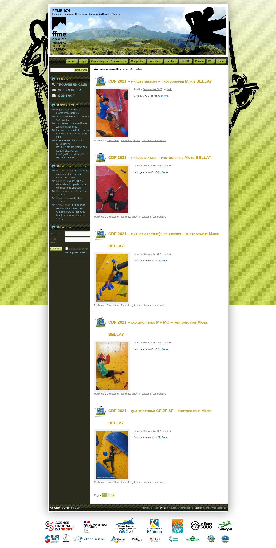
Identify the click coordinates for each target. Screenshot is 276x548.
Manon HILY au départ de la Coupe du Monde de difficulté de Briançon (71, 184)
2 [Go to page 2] (108, 495)
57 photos (162, 437)
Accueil (72, 61)
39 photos (162, 260)
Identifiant (54, 233)
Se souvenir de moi (79, 249)
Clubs (221, 61)
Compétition (137, 61)
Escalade (171, 61)
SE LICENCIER (70, 90)
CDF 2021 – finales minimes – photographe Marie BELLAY (159, 157)
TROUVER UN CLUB (70, 84)
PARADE (186, 61)
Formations (155, 61)
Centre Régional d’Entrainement (108, 61)
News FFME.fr (69, 105)
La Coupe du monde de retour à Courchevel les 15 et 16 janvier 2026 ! (72, 133)
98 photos (162, 95)
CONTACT (70, 95)
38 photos (162, 172)
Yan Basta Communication (180, 507)
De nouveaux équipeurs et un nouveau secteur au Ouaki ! (72, 174)
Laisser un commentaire (154, 140)
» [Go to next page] (113, 495)
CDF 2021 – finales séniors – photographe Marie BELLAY (160, 81)
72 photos (162, 349)
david (169, 89)
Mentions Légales (150, 507)
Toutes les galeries (130, 140)
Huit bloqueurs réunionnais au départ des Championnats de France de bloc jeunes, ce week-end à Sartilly (70, 212)
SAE (210, 61)
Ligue (84, 61)
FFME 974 (61, 11)
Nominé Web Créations (215, 507)
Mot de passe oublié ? (76, 252)
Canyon (199, 61)
